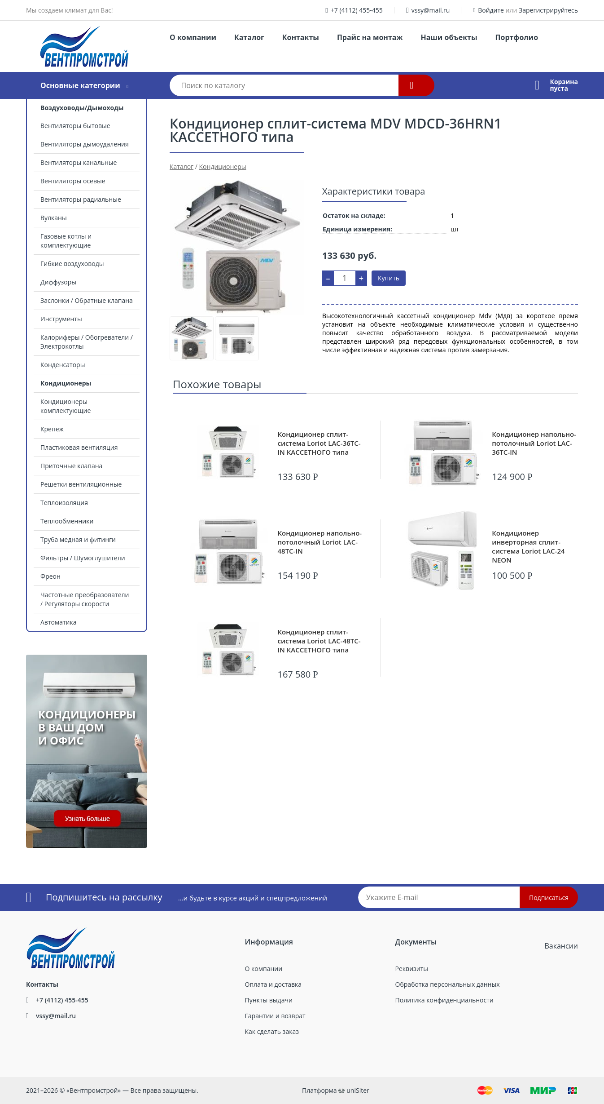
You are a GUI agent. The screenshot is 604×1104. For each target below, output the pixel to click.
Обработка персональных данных (447, 984)
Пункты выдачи (269, 1000)
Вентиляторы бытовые (75, 125)
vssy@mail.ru (430, 10)
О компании (193, 37)
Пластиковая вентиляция (79, 447)
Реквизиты (411, 968)
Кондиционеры (65, 383)
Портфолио (516, 37)
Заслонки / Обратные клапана (86, 300)
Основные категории (80, 85)
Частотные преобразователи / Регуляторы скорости (84, 599)
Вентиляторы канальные (78, 162)
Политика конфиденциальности (444, 1000)
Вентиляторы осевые (72, 181)
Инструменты (61, 319)
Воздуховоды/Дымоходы (81, 107)
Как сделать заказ (272, 1031)
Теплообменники (66, 521)
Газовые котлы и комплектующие (66, 240)
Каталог (249, 37)
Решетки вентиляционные (81, 484)
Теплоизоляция (64, 502)
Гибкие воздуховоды (72, 263)
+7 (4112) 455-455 (357, 10)
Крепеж (52, 429)
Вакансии (561, 946)
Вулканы (53, 217)
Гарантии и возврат (275, 1015)
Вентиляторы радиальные (80, 199)
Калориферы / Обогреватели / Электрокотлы (86, 341)
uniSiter (357, 1090)
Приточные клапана (71, 465)
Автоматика (58, 622)
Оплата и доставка (273, 984)
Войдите (491, 10)
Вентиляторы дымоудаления (84, 144)
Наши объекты (448, 37)
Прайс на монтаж (370, 37)
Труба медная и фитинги (78, 539)
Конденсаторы (62, 364)
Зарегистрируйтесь (548, 10)
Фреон (50, 576)
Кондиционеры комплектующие (65, 406)
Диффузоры (58, 282)
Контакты (300, 37)
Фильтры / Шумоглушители (82, 558)
